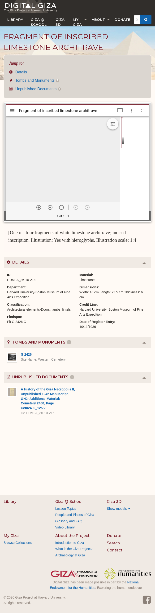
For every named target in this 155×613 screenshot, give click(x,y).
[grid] (134, 168)
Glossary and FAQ (68, 521)
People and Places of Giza (74, 515)
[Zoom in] (38, 207)
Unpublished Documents (35, 89)
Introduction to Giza (69, 543)
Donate (122, 19)
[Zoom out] (50, 207)
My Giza (77, 21)
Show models (117, 508)
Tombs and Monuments (34, 80)
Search (113, 543)
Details (18, 72)
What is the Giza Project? (74, 549)
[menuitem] (15, 19)
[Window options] (131, 110)
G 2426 (26, 354)
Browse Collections (18, 543)
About (98, 19)
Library (15, 19)
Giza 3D (60, 21)
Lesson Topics (65, 508)
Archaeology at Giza (70, 555)
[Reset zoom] (61, 207)
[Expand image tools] (112, 124)
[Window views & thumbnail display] (120, 110)
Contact (114, 550)
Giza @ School (39, 21)
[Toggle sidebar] (12, 110)
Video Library (65, 527)
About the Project (72, 535)
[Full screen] (142, 110)
